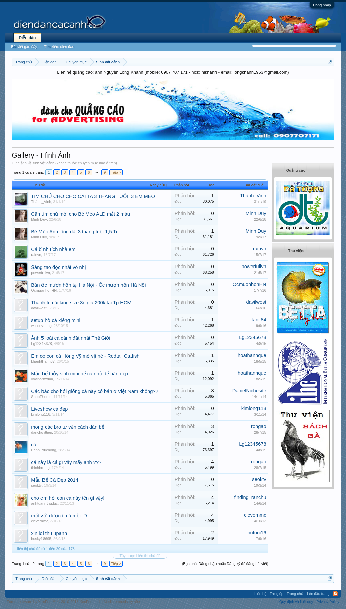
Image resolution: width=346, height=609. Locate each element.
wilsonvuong (41, 326)
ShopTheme (41, 397)
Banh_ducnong (43, 450)
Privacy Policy (327, 602)
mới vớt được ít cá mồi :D (59, 515)
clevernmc (39, 521)
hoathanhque (252, 355)
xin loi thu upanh (49, 533)
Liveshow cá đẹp (49, 409)
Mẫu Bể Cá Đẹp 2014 (54, 480)
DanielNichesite (249, 390)
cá (33, 444)
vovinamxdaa (42, 379)
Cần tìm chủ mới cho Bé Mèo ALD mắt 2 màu (80, 214)
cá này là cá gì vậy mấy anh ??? (66, 462)
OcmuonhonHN (44, 290)
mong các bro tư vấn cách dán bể (67, 427)
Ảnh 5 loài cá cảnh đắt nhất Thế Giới (70, 338)
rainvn (36, 255)
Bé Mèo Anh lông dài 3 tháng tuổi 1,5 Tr (74, 231)
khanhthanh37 (43, 361)
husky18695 (41, 539)
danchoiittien (41, 432)
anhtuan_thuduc (44, 503)
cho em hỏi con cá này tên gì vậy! (67, 498)
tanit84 (259, 319)
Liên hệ (260, 594)
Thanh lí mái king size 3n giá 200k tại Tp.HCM (81, 302)
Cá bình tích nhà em (53, 249)
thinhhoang (40, 468)
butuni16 (256, 532)
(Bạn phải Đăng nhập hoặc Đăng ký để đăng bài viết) (225, 564)
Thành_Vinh (41, 202)
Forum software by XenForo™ (54, 602)
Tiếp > (116, 172)
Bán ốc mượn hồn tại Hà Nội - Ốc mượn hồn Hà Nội (88, 285)
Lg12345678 (41, 343)
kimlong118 (40, 414)
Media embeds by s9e (122, 602)
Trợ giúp (276, 594)
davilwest (38, 308)
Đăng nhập (322, 5)
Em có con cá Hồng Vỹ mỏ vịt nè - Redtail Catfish (85, 356)
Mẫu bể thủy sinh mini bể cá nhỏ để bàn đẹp (79, 373)
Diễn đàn (27, 37)
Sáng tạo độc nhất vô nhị (58, 267)
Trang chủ (295, 594)
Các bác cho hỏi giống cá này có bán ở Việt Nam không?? (94, 391)
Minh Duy (39, 219)
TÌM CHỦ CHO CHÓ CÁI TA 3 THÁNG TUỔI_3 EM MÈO (93, 196)
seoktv (36, 485)
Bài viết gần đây (24, 47)
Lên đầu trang (318, 594)
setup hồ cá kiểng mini (55, 320)
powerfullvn (40, 273)
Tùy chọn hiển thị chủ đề (140, 556)
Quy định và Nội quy (296, 602)
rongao (258, 426)
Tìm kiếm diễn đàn (59, 47)
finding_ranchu (250, 497)
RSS (335, 593)
